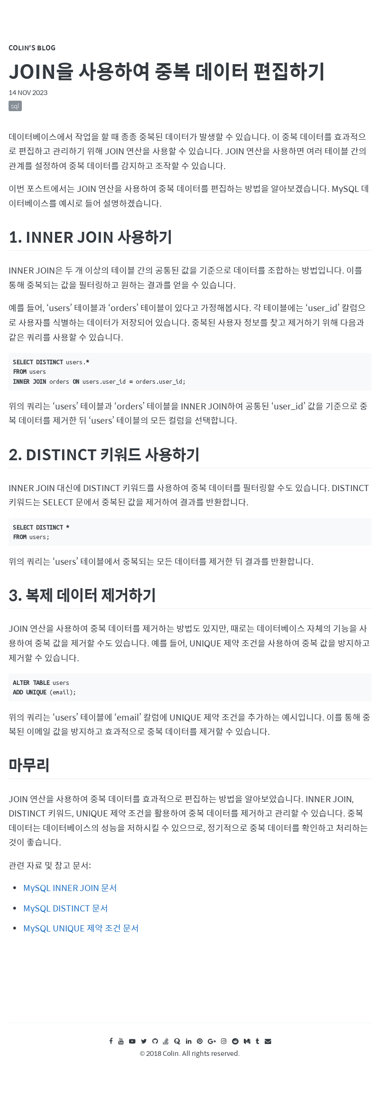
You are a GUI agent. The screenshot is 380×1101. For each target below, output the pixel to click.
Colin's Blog (32, 47)
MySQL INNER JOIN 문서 (70, 887)
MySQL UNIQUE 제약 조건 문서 (81, 927)
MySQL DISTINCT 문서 (65, 908)
